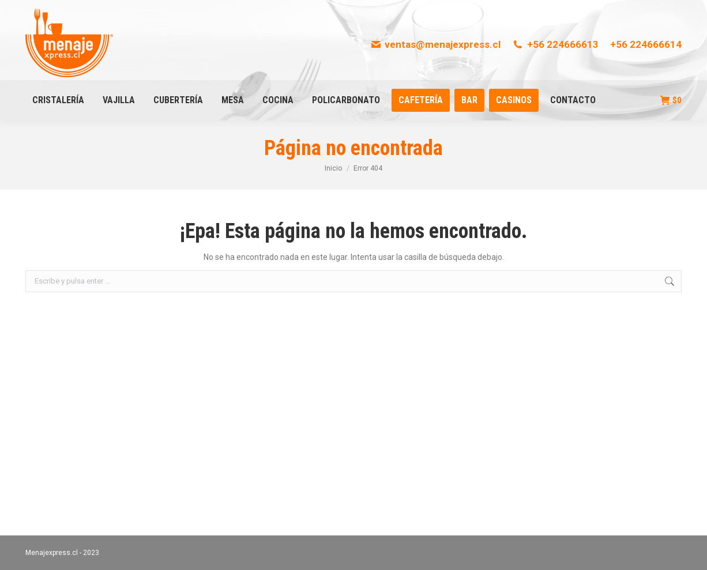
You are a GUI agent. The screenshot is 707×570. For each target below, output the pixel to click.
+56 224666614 (646, 44)
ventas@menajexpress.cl (435, 44)
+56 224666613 (555, 44)
